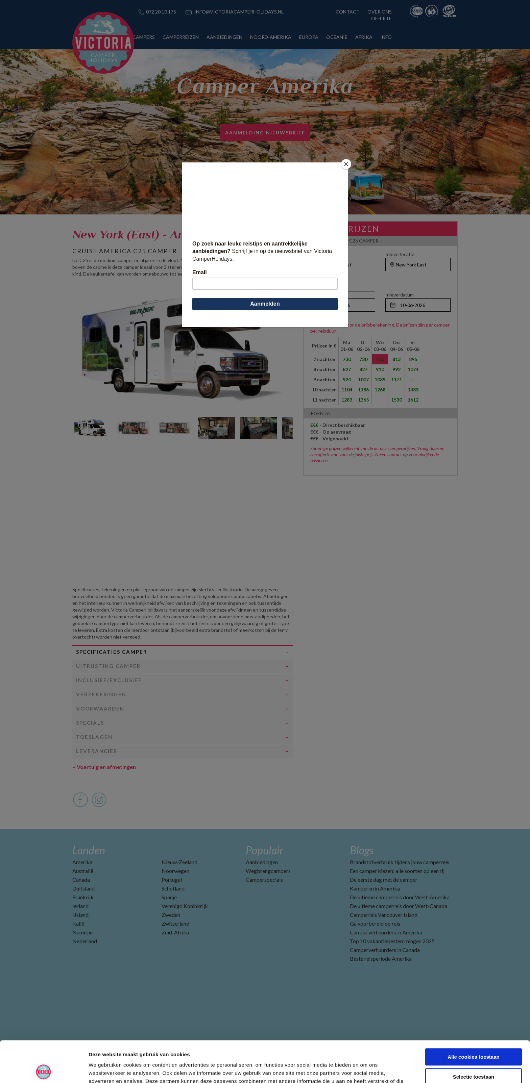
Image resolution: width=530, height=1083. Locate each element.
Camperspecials (264, 879)
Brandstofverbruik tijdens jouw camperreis (399, 862)
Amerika (82, 862)
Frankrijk (83, 897)
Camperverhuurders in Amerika (386, 932)
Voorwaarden (100, 708)
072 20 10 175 (161, 12)
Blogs (362, 850)
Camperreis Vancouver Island (383, 914)
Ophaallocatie (325, 254)
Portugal (172, 879)
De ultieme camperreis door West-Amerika (400, 897)
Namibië (82, 932)
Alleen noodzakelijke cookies (473, 1055)
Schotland (173, 888)
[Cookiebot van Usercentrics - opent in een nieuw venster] (43, 1070)
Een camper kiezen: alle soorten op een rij (397, 871)
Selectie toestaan (474, 1035)
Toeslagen (94, 737)
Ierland (80, 906)
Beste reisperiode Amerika (381, 958)
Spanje (169, 897)
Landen (88, 850)
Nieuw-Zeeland (179, 862)
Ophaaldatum (324, 295)
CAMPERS (143, 37)
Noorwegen (175, 871)
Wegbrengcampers (268, 871)
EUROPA (308, 37)
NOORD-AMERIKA (270, 37)
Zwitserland (175, 923)
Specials (90, 723)
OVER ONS (379, 12)
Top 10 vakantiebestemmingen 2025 (392, 941)
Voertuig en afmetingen (104, 767)
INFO (386, 37)
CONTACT (348, 12)
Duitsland (83, 888)
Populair (264, 850)
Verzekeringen (101, 694)
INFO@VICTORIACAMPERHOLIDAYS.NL (239, 12)
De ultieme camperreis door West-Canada (398, 906)
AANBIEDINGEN (224, 37)
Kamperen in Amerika (375, 888)
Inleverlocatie (399, 254)
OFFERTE (381, 18)
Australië (82, 871)
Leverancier (96, 751)
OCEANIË (336, 37)
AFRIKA (363, 37)
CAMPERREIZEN (181, 37)
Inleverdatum (399, 295)
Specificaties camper (111, 652)
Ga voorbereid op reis (375, 923)
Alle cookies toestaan (473, 1015)
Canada (81, 879)
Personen (320, 274)
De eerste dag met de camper (383, 879)
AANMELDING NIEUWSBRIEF (265, 132)
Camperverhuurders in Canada (385, 950)
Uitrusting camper (108, 666)
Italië (78, 923)
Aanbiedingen (262, 862)
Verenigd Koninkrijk (185, 906)
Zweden (171, 914)
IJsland (80, 914)
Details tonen (365, 1070)
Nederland (84, 941)
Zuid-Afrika (175, 932)
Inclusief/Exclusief (109, 680)
